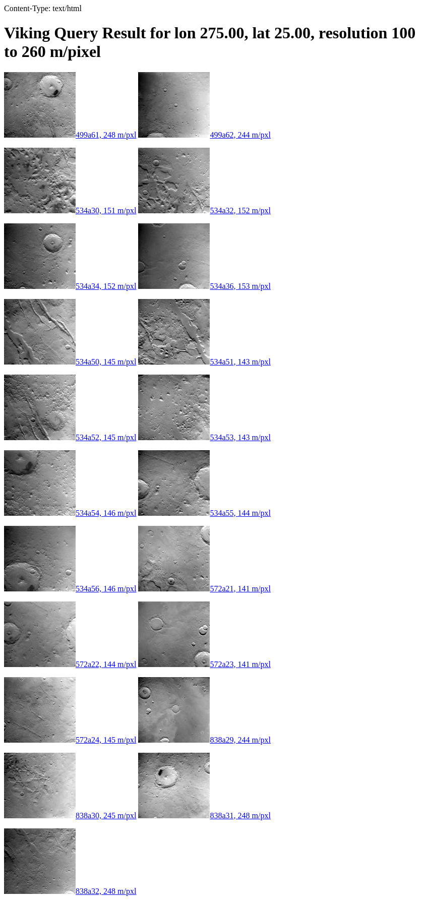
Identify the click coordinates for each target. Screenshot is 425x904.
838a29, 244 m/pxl (204, 740)
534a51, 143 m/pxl (204, 361)
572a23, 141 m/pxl (204, 664)
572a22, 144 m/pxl (70, 664)
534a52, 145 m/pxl (70, 437)
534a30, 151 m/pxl (70, 210)
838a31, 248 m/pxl (204, 815)
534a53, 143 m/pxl (204, 437)
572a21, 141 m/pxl (204, 588)
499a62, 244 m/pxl (204, 135)
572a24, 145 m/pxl (70, 740)
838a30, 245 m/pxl (70, 815)
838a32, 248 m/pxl (70, 891)
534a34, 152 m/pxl (70, 286)
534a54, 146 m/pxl (70, 513)
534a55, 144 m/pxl (204, 513)
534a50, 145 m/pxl (70, 361)
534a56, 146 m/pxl (70, 588)
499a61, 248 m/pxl (70, 135)
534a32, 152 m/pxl (204, 210)
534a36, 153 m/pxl (204, 286)
